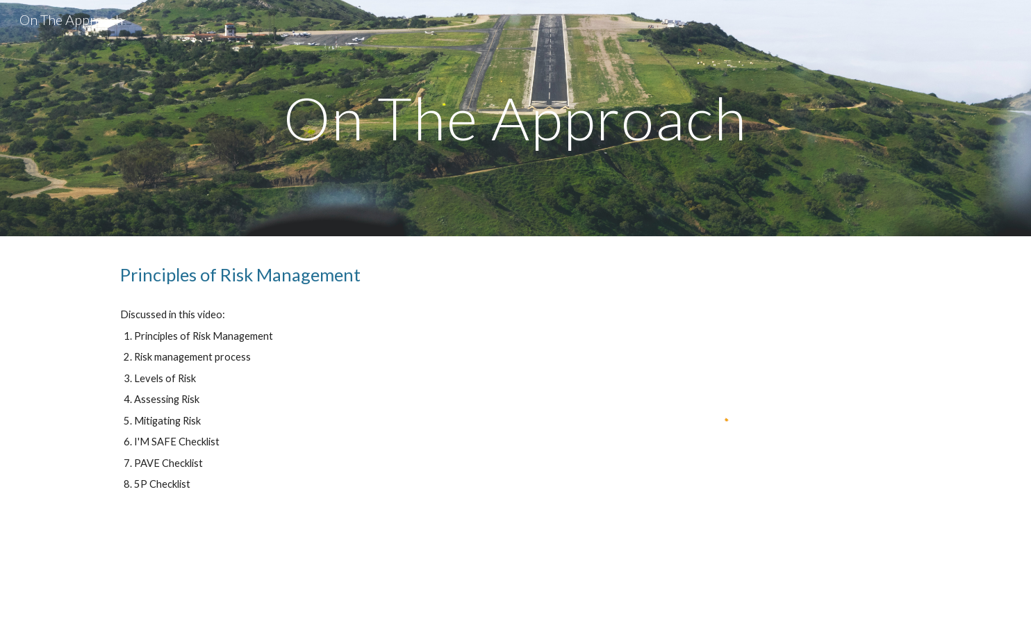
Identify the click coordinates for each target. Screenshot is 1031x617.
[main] (515, 118)
